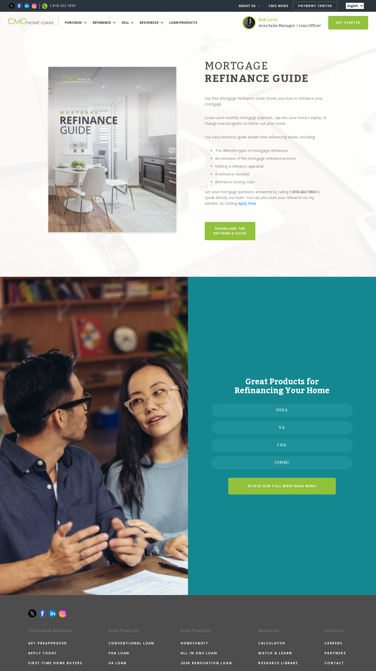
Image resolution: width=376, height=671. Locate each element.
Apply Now (247, 203)
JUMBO (282, 462)
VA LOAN (118, 663)
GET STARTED (348, 22)
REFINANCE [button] (104, 22)
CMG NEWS (278, 6)
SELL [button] (127, 22)
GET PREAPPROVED (47, 643)
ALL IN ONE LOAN (199, 653)
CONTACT (334, 663)
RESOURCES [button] (151, 22)
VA (282, 427)
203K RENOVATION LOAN (206, 663)
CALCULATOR (271, 643)
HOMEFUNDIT (194, 643)
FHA (282, 445)
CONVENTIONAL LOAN (131, 643)
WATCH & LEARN (275, 653)
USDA (282, 410)
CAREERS (333, 643)
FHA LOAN (119, 653)
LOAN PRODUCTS (183, 22)
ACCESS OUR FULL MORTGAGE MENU (282, 486)
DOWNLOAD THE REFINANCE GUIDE (230, 231)
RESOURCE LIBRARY (278, 663)
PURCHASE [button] (76, 22)
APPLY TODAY (42, 653)
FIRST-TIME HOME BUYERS (55, 663)
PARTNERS (335, 653)
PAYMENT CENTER (315, 6)
